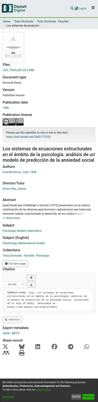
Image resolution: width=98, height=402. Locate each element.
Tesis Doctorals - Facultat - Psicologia (54, 21)
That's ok (88, 396)
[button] (11, 218)
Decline (76, 396)
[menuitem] (76, 8)
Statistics (12, 319)
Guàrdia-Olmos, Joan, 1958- (20, 172)
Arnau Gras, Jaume (14, 188)
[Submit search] (72, 8)
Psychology (10, 243)
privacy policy (43, 389)
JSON (6, 333)
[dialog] (49, 390)
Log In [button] (83, 8)
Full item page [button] (15, 263)
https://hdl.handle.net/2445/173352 (28, 136)
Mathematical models (31, 243)
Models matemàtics (29, 230)
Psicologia (9, 230)
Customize (8, 396)
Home (6, 21)
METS (15, 333)
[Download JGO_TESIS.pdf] (49, 70)
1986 (6, 107)
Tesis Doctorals (23, 21)
